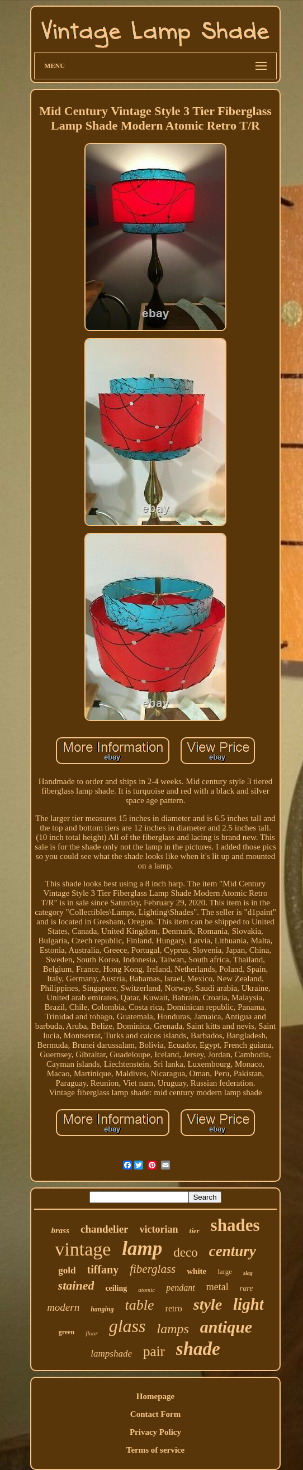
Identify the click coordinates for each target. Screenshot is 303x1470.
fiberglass (153, 1269)
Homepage (155, 1396)
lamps (172, 1328)
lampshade (111, 1353)
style (207, 1304)
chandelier (105, 1229)
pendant (180, 1287)
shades (235, 1225)
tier (195, 1230)
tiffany (103, 1269)
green (66, 1332)
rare (246, 1288)
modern (63, 1307)
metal (217, 1286)
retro (173, 1308)
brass (60, 1230)
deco (185, 1252)
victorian (159, 1229)
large (224, 1271)
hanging (102, 1309)
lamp (142, 1248)
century (232, 1251)
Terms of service (155, 1449)
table (139, 1305)
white (196, 1271)
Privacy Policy (155, 1432)
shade (198, 1349)
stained (76, 1285)
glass (127, 1326)
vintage (83, 1249)
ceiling (116, 1288)
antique (226, 1327)
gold (66, 1270)
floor (91, 1333)
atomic (146, 1289)
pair (154, 1351)
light (248, 1304)
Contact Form (155, 1414)
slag (248, 1273)
